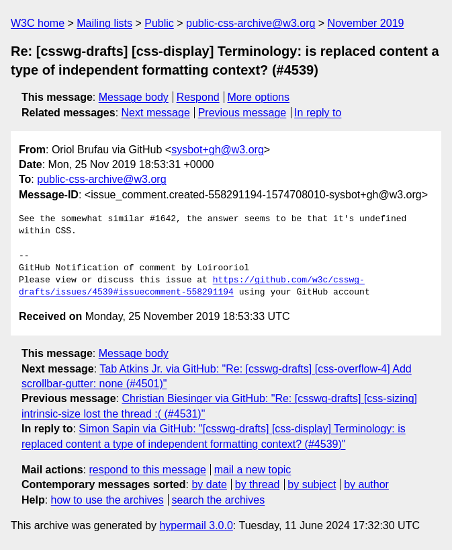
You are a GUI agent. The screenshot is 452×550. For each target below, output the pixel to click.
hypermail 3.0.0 (195, 525)
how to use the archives (107, 500)
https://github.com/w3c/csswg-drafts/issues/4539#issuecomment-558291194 (192, 286)
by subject (311, 484)
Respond (198, 97)
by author (366, 484)
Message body (134, 97)
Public (159, 23)
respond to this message (147, 469)
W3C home (37, 23)
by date (208, 484)
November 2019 (366, 23)
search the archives (218, 500)
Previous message (242, 112)
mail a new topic (252, 469)
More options (259, 97)
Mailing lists (104, 23)
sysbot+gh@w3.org (217, 149)
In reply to (317, 112)
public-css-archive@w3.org (250, 23)
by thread (257, 484)
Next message (156, 112)
